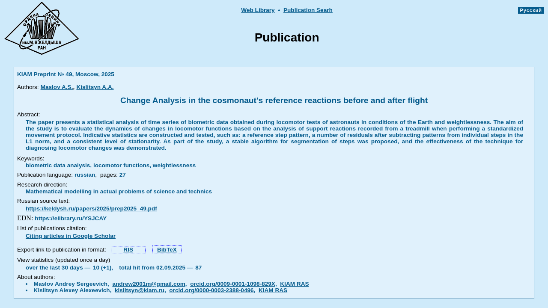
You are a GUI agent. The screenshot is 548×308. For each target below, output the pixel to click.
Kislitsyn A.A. (94, 87)
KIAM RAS (294, 284)
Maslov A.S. (57, 87)
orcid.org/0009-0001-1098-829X (232, 284)
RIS (128, 249)
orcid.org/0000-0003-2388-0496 (211, 290)
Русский (531, 10)
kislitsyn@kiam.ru (139, 290)
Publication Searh (308, 10)
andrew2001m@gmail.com (148, 284)
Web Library (257, 10)
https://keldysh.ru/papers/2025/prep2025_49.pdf (91, 208)
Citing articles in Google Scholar (71, 236)
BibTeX (167, 249)
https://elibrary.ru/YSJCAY (71, 218)
